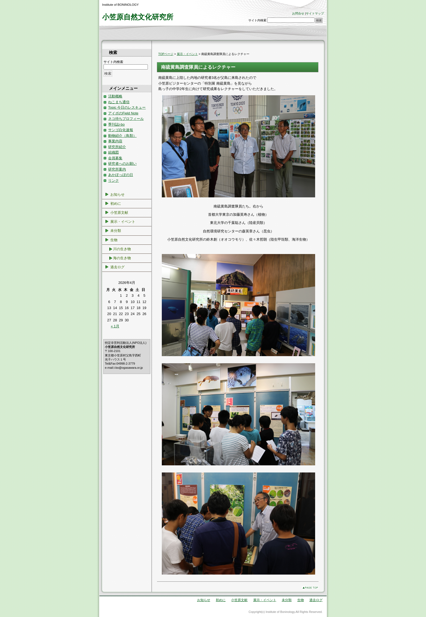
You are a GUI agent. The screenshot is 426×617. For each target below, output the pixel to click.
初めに (115, 203)
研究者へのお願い (122, 164)
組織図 (113, 152)
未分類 (115, 231)
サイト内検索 (257, 20)
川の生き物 (122, 249)
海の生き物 (122, 258)
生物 (113, 240)
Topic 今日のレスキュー (127, 107)
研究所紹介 (117, 147)
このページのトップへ (310, 587)
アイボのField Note (123, 113)
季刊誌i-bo (116, 124)
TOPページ (165, 54)
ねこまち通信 (118, 102)
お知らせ (117, 194)
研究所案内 (117, 169)
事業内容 (115, 141)
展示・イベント (187, 54)
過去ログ (117, 267)
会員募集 (115, 158)
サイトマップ (315, 13)
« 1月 (115, 326)
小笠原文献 (119, 213)
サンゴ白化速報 (120, 130)
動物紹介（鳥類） (122, 136)
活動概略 (115, 96)
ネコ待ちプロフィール (126, 119)
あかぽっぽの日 (120, 175)
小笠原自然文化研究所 (137, 17)
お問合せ (298, 13)
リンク (113, 180)
